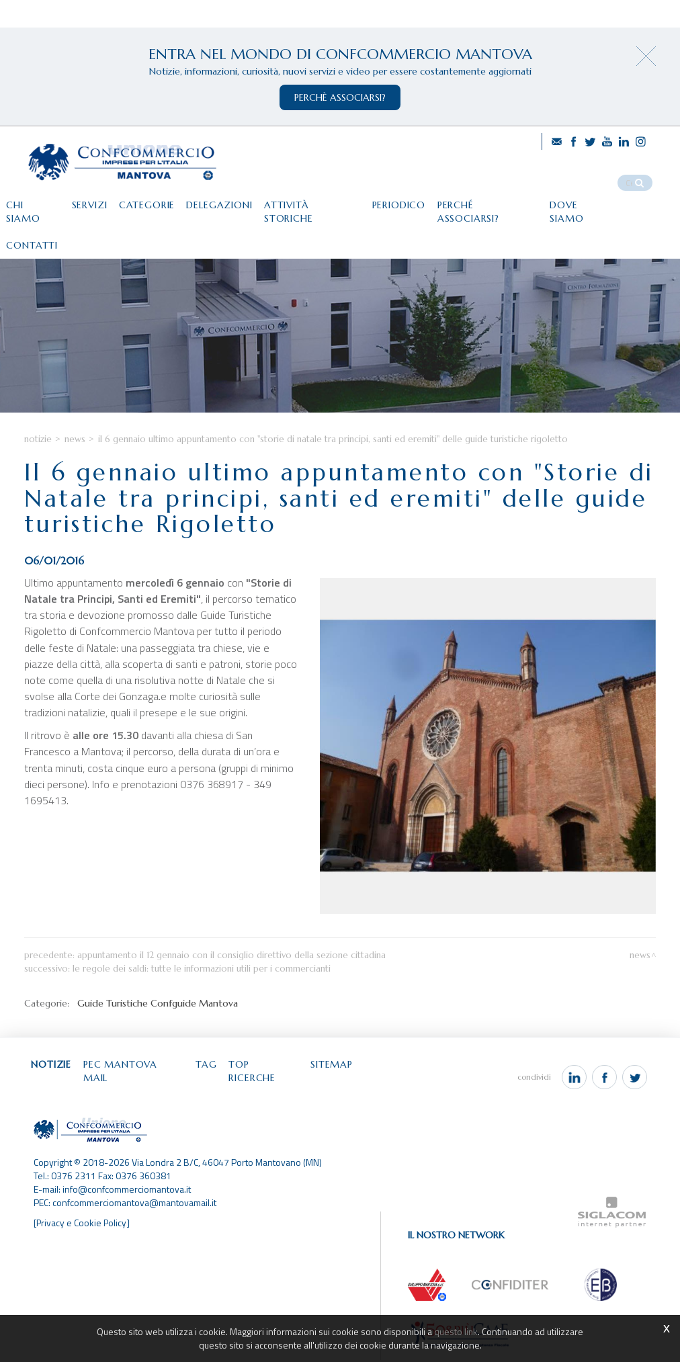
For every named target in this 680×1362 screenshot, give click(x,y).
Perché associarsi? (500, 202)
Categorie (151, 202)
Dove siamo (596, 202)
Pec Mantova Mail (138, 1080)
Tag (213, 1080)
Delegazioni (226, 202)
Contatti (32, 229)
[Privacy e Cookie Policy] (82, 1225)
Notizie (38, 454)
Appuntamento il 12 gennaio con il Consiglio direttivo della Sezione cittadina (231, 970)
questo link (456, 1331)
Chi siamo (34, 202)
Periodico (410, 202)
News (75, 454)
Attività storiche (320, 202)
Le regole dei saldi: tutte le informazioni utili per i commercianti (202, 984)
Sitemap (342, 1080)
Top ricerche (272, 1080)
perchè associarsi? (340, 97)
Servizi (92, 202)
